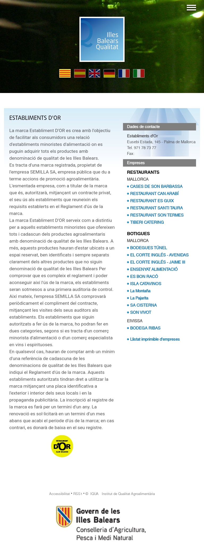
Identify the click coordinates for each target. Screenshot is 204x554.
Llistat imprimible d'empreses (155, 339)
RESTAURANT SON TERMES (157, 215)
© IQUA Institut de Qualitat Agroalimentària (120, 494)
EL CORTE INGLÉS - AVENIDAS (159, 255)
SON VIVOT (140, 312)
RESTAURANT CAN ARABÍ (154, 193)
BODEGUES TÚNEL (148, 248)
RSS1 (77, 494)
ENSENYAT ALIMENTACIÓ (154, 269)
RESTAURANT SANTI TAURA (156, 208)
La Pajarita (139, 298)
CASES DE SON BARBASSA (156, 186)
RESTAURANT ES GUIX (152, 200)
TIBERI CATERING (147, 222)
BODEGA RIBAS (145, 328)
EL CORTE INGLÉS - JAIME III (157, 262)
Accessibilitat (59, 494)
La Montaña (140, 291)
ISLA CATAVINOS (145, 283)
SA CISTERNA (143, 305)
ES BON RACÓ (144, 276)
